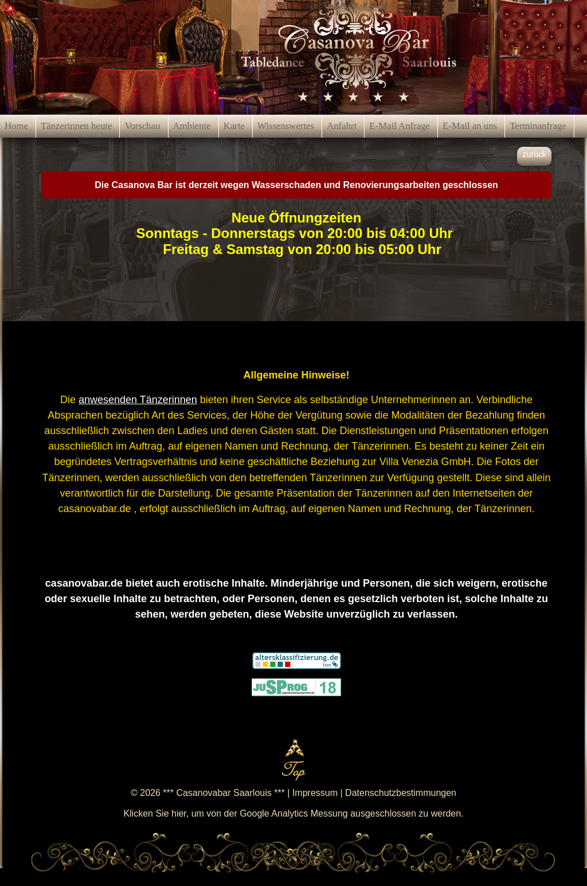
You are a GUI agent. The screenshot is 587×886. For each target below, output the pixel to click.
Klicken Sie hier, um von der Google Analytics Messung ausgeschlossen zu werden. (293, 813)
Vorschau (142, 125)
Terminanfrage (538, 125)
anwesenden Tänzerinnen (138, 399)
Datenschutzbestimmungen (400, 793)
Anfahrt (342, 125)
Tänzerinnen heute (76, 125)
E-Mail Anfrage (399, 125)
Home (16, 125)
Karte (234, 125)
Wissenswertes (285, 125)
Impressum (315, 793)
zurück (534, 154)
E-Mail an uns (470, 125)
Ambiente (192, 125)
